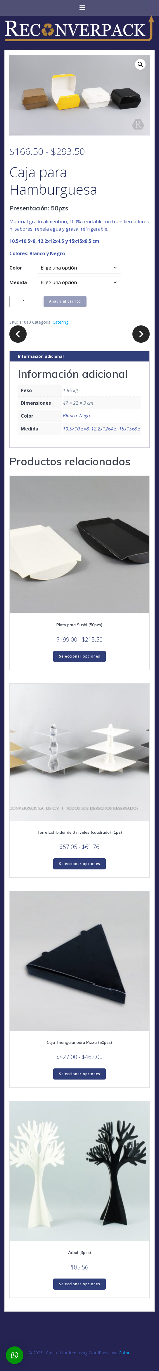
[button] (140, 64)
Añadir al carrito (65, 301)
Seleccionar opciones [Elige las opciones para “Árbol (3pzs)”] (79, 1283)
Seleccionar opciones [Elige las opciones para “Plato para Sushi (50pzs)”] (79, 656)
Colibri (124, 1352)
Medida (18, 282)
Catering (60, 322)
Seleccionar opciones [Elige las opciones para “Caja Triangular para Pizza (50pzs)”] (79, 1073)
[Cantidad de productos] (25, 301)
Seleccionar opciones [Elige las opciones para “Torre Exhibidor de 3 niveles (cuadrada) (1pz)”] (79, 863)
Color (15, 268)
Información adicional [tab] (41, 356)
